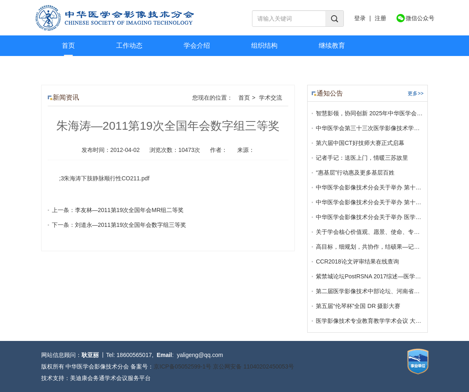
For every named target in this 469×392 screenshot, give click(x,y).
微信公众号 (420, 18)
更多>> (415, 93)
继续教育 (332, 45)
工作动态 (129, 45)
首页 (68, 45)
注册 (380, 18)
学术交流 (75, 66)
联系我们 (142, 66)
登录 (360, 18)
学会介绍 (197, 45)
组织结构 (264, 45)
